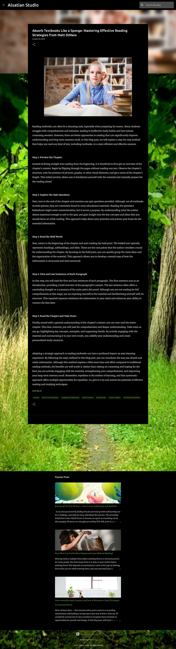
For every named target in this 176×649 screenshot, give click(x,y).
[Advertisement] (88, 447)
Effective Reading (50, 397)
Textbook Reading (131, 397)
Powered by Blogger (88, 634)
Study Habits (114, 397)
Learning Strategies (70, 397)
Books (36, 397)
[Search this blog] (159, 5)
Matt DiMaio (87, 397)
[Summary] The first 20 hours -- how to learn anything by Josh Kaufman (86, 506)
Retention (101, 397)
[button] (34, 44)
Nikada (94, 639)
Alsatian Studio (23, 5)
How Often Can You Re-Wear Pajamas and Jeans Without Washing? (84, 553)
